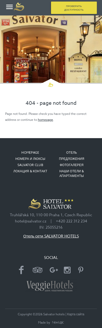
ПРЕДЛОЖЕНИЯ (71, 158)
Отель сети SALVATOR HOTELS (51, 236)
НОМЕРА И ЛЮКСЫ (30, 158)
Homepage (30, 152)
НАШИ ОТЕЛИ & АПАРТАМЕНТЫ (72, 173)
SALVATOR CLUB (30, 165)
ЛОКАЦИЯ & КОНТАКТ (30, 171)
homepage (45, 119)
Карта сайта (75, 314)
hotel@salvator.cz (30, 221)
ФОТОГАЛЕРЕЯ (71, 165)
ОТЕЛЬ (71, 152)
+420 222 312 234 (71, 221)
